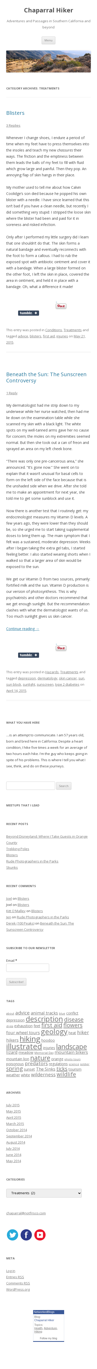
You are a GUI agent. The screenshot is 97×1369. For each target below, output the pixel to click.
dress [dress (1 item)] (9, 1026)
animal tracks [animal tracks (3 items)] (44, 1013)
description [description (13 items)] (44, 1019)
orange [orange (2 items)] (57, 1058)
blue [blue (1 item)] (62, 1013)
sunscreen (45, 684)
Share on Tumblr (31, 313)
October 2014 (16, 1130)
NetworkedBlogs (44, 1311)
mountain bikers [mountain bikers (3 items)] (71, 1052)
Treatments (73, 330)
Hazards (52, 672)
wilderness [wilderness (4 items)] (43, 1074)
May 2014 (13, 1161)
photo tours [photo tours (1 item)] (72, 1059)
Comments (18, 1283)
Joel (9, 898)
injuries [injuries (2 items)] (49, 1047)
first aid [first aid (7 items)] (51, 1025)
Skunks (12, 867)
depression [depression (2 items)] (15, 1020)
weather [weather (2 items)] (13, 1074)
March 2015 (15, 1123)
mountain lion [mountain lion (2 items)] (17, 1058)
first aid (49, 336)
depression (27, 678)
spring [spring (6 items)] (14, 1068)
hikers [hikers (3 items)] (12, 1040)
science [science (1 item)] (74, 1064)
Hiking (38, 1331)
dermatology (47, 678)
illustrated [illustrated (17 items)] (24, 1046)
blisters (35, 336)
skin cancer (68, 678)
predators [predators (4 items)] (36, 1063)
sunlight (29, 684)
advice (23, 336)
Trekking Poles (17, 848)
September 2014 (19, 1136)
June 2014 (13, 1154)
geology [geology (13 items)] (54, 1031)
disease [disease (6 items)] (74, 1019)
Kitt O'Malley (16, 911)
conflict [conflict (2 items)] (72, 1013)
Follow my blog (48, 1338)
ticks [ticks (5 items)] (62, 1068)
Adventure (50, 1328)
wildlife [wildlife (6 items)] (66, 1074)
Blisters (15, 112)
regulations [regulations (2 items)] (58, 1063)
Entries (15, 1277)
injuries (62, 336)
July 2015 (13, 1105)
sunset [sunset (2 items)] (29, 1069)
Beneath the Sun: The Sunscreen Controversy (46, 377)
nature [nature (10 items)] (40, 1057)
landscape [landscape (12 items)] (71, 1046)
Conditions (53, 330)
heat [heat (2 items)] (72, 1032)
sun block (13, 684)
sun (81, 678)
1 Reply (12, 393)
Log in (10, 1270)
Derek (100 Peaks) (20, 923)
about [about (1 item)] (10, 1013)
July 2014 (13, 1148)
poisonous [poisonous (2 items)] (15, 1063)
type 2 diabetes (67, 684)
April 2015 (13, 1117)
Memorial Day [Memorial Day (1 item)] (44, 1053)
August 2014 (15, 1142)
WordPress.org (18, 1289)
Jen (8, 917)
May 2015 (13, 1111)
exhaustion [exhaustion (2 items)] (23, 1025)
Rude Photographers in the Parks (32, 861)
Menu (48, 40)
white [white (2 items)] (25, 1074)
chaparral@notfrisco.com (26, 1213)
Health (38, 1328)
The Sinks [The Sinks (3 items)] (45, 1069)
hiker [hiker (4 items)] (83, 1032)
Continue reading (22, 628)
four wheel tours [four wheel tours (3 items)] (23, 1032)
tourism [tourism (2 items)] (75, 1069)
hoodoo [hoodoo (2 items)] (48, 1040)
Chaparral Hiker (48, 10)
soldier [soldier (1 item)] (84, 1064)
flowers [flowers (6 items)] (73, 1025)
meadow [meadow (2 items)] (26, 1052)
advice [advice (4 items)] (22, 1012)
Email (11, 960)
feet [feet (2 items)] (37, 1025)
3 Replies (13, 125)
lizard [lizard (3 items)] (12, 1052)
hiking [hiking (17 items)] (30, 1039)
